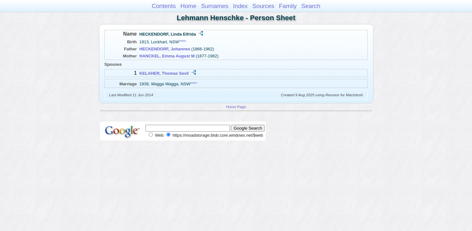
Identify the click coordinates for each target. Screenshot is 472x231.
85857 (193, 82)
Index (240, 6)
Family (288, 6)
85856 (182, 40)
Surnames (214, 6)
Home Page (236, 107)
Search (310, 6)
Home (188, 6)
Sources (263, 6)
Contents (164, 6)
